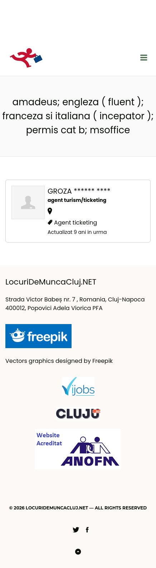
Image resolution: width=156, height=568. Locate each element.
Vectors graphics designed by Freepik (59, 361)
